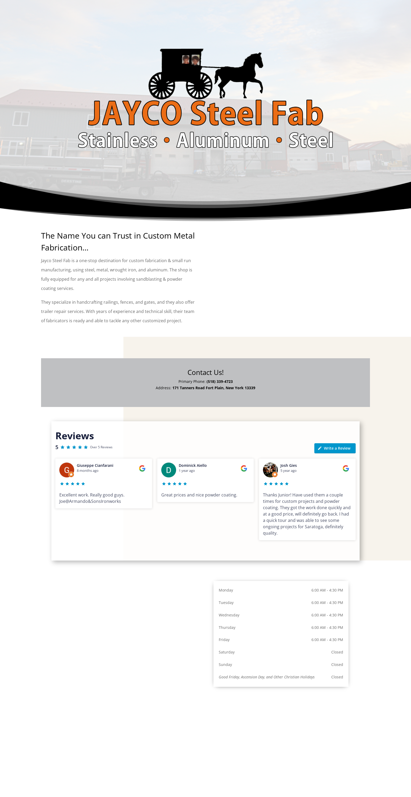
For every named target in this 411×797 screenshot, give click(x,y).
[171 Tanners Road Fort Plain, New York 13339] (281, 734)
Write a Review (334, 448)
